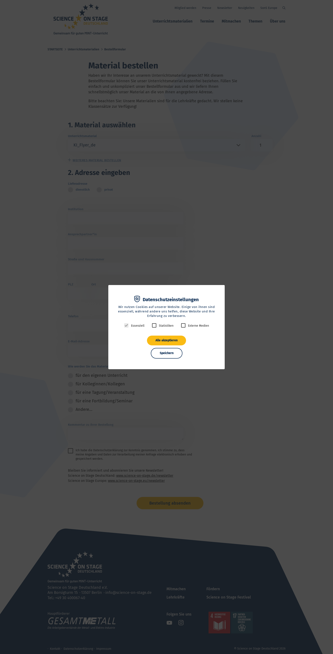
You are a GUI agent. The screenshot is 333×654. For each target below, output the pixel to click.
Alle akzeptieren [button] (166, 340)
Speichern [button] (167, 353)
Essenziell (137, 326)
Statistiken (166, 326)
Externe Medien (198, 326)
